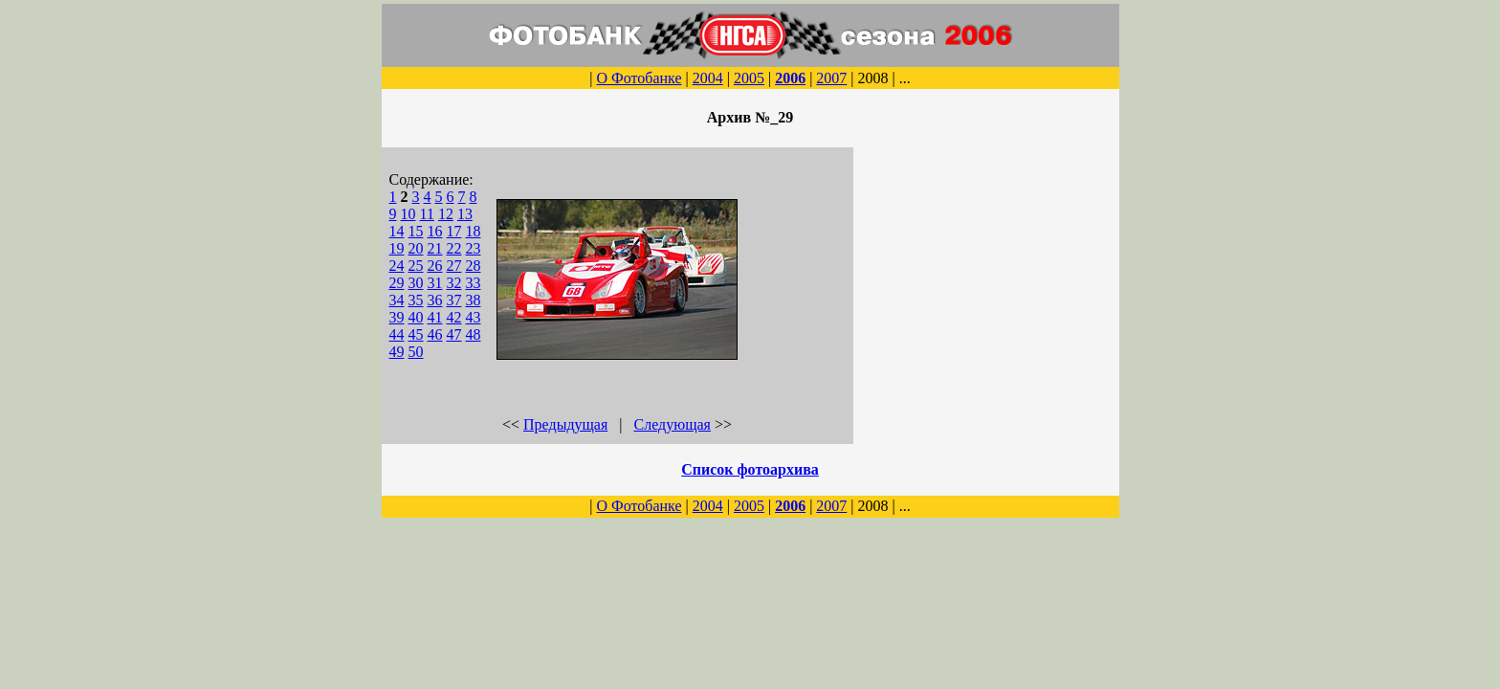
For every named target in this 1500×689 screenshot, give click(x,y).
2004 (708, 78)
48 (473, 334)
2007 (831, 78)
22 (454, 248)
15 (416, 231)
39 (397, 317)
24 (397, 265)
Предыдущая (565, 424)
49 (397, 352)
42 (454, 317)
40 (416, 317)
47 (454, 334)
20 (416, 248)
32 (454, 283)
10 (408, 214)
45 (416, 334)
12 (445, 214)
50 (416, 352)
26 (435, 265)
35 (416, 300)
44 (397, 334)
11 (427, 214)
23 (473, 248)
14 (397, 231)
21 (435, 248)
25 (416, 265)
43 (473, 317)
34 (397, 300)
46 (435, 334)
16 (435, 231)
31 (435, 283)
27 (454, 265)
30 (416, 283)
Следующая (672, 424)
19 (397, 248)
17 (454, 231)
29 (397, 283)
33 (473, 283)
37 (454, 300)
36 (435, 300)
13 (465, 214)
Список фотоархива (750, 469)
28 (473, 265)
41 (435, 317)
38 (473, 300)
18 (473, 231)
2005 (749, 78)
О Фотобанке (638, 78)
